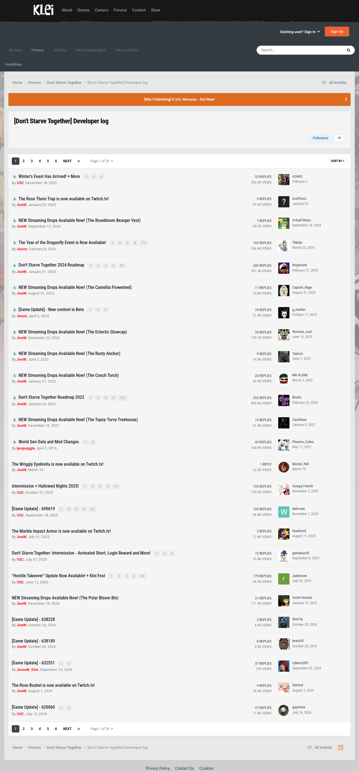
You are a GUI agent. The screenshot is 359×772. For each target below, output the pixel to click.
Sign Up (337, 31)
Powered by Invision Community (180, 764)
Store (155, 10)
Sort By (337, 161)
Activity (60, 50)
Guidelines (13, 64)
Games (83, 10)
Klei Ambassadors (90, 50)
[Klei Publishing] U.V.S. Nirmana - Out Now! (179, 99)
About (67, 10)
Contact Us (184, 757)
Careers (102, 10)
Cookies (206, 757)
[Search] (285, 50)
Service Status (127, 50)
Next (67, 161)
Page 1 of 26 (101, 161)
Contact (139, 10)
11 (123, 394)
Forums (120, 10)
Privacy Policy (158, 757)
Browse (15, 50)
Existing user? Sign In (300, 32)
